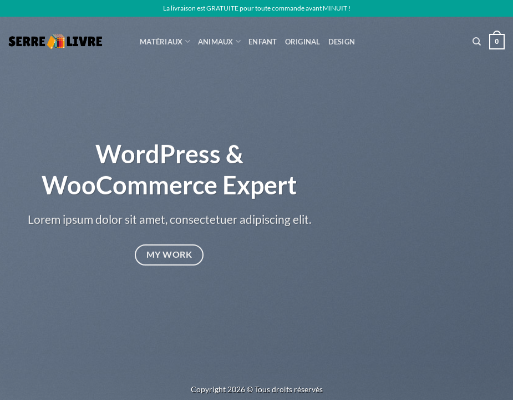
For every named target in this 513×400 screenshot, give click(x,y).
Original (303, 41)
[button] (497, 41)
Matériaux (165, 41)
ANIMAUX (219, 41)
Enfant (262, 41)
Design (341, 41)
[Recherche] (477, 41)
